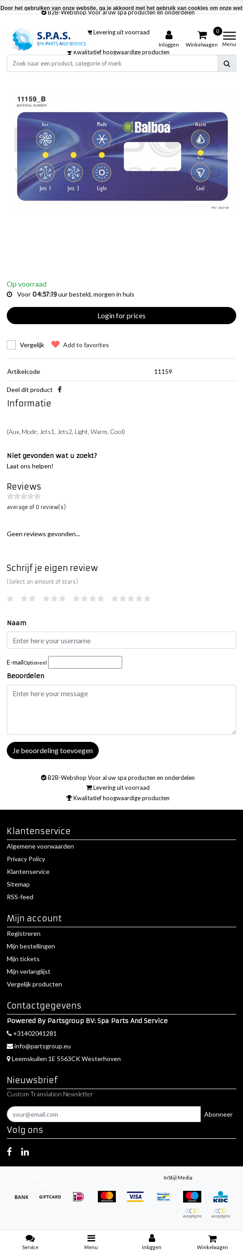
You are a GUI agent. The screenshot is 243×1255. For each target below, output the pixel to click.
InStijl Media (178, 1177)
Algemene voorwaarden (40, 846)
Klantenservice (28, 871)
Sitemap (18, 884)
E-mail (27, 662)
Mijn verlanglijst (28, 971)
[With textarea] (121, 710)
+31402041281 (32, 1033)
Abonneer (218, 1114)
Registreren (24, 933)
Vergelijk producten (34, 984)
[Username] (121, 640)
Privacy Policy (26, 859)
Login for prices (121, 315)
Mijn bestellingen (31, 946)
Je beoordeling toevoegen (53, 750)
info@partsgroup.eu (39, 1046)
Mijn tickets (23, 958)
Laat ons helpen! (30, 466)
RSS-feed (20, 897)
